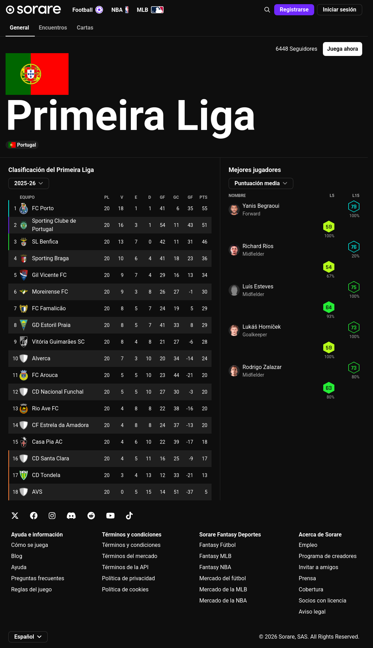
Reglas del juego (31, 589)
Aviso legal (312, 611)
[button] (267, 10)
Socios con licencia (323, 600)
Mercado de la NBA (223, 600)
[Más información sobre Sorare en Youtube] (110, 516)
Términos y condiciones (131, 545)
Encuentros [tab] (53, 27)
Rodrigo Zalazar (262, 367)
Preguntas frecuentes (37, 578)
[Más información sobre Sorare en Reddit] (91, 516)
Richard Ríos (258, 246)
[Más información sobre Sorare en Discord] (71, 516)
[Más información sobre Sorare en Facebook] (33, 516)
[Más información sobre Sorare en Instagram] (52, 516)
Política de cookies (125, 589)
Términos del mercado (129, 556)
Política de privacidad (128, 578)
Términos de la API (125, 567)
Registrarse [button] (294, 9)
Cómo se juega (29, 545)
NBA (119, 9)
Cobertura (311, 589)
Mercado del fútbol (222, 578)
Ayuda (18, 567)
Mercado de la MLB (223, 589)
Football (87, 10)
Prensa (307, 578)
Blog (16, 556)
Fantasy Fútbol (217, 545)
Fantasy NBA (215, 567)
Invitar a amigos (319, 567)
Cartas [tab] (85, 27)
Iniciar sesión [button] (339, 9)
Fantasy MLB (215, 556)
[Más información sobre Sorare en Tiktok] (129, 516)
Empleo (308, 545)
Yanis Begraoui (261, 206)
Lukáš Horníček (262, 326)
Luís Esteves (258, 286)
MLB (150, 9)
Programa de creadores (328, 556)
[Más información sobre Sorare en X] (15, 516)
